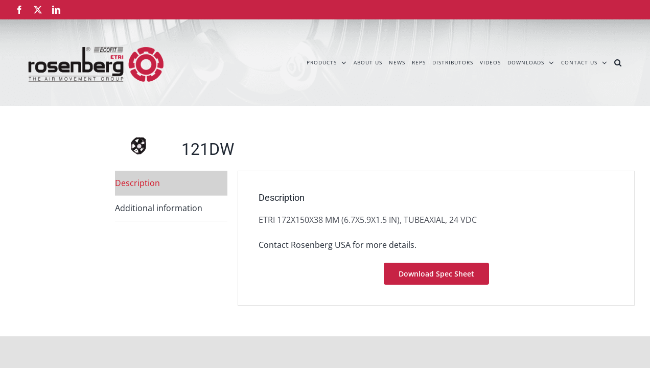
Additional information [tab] (158, 208)
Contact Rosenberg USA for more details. (337, 244)
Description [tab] (137, 183)
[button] (631, 62)
